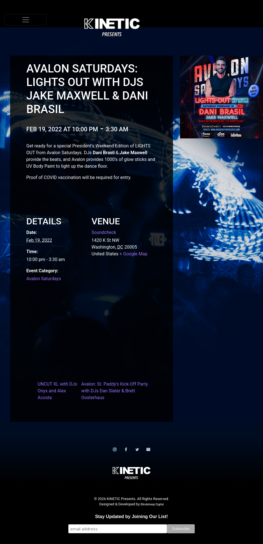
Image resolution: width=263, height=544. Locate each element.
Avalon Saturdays (43, 278)
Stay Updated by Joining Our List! (131, 516)
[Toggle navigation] (26, 19)
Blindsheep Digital (152, 504)
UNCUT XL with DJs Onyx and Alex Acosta (57, 390)
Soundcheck (103, 232)
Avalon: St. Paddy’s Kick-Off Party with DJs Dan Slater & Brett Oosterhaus (114, 390)
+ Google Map (133, 253)
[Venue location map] (88, 330)
